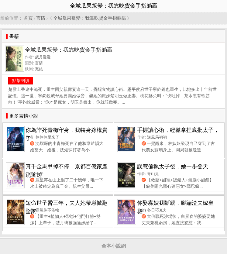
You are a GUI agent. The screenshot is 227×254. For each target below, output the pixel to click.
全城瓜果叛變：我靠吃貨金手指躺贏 (89, 18)
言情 (40, 18)
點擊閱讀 (20, 80)
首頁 (28, 18)
